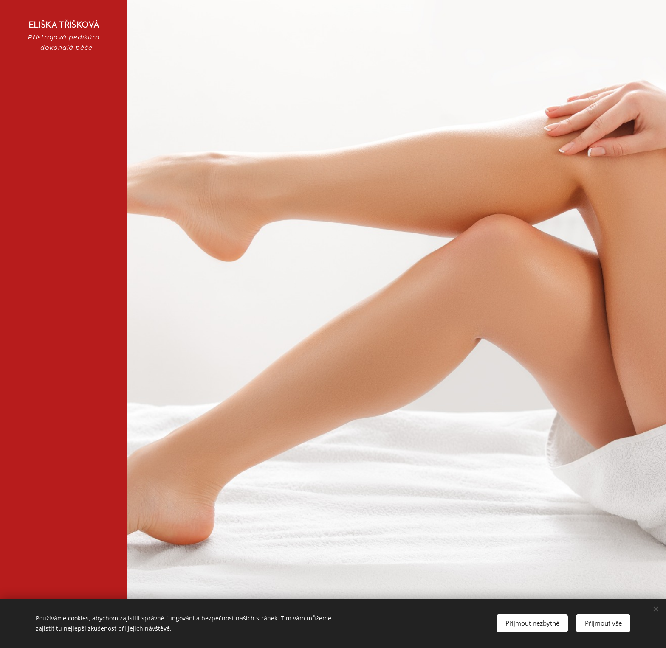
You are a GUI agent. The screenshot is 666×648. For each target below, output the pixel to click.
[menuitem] (64, 298)
